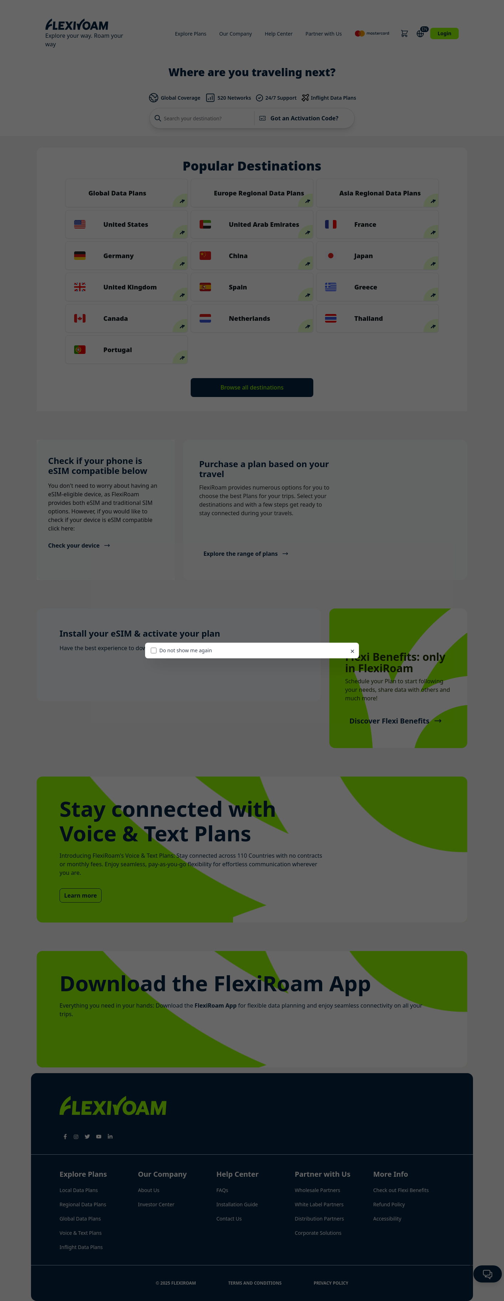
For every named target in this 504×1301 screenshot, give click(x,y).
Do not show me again (181, 650)
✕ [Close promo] (352, 651)
